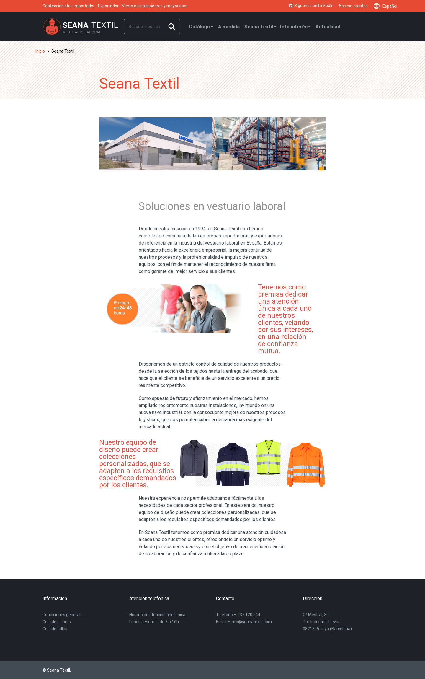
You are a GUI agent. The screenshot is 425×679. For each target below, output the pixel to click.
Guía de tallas (54, 628)
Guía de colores (56, 621)
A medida (229, 27)
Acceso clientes (353, 6)
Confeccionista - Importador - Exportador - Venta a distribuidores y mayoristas (114, 6)
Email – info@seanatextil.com (244, 621)
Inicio (40, 51)
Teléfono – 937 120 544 (238, 614)
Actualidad (328, 27)
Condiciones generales (63, 614)
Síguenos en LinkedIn (311, 6)
